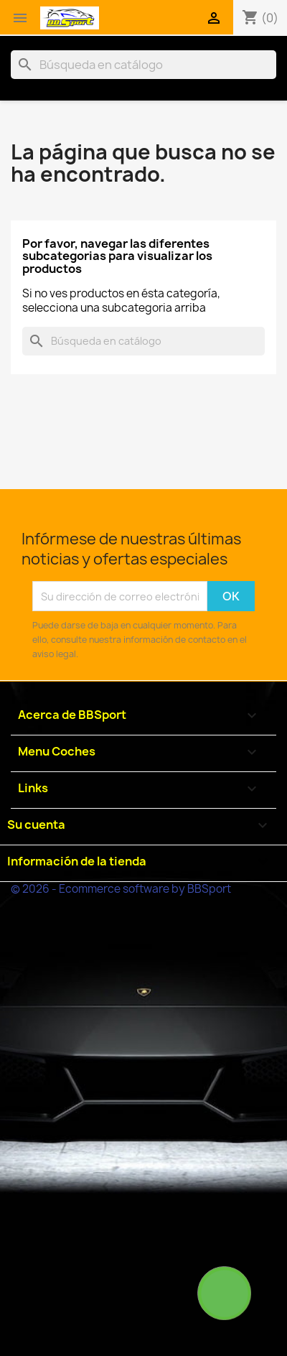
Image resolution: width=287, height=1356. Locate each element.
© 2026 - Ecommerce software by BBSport (121, 888)
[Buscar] (143, 64)
